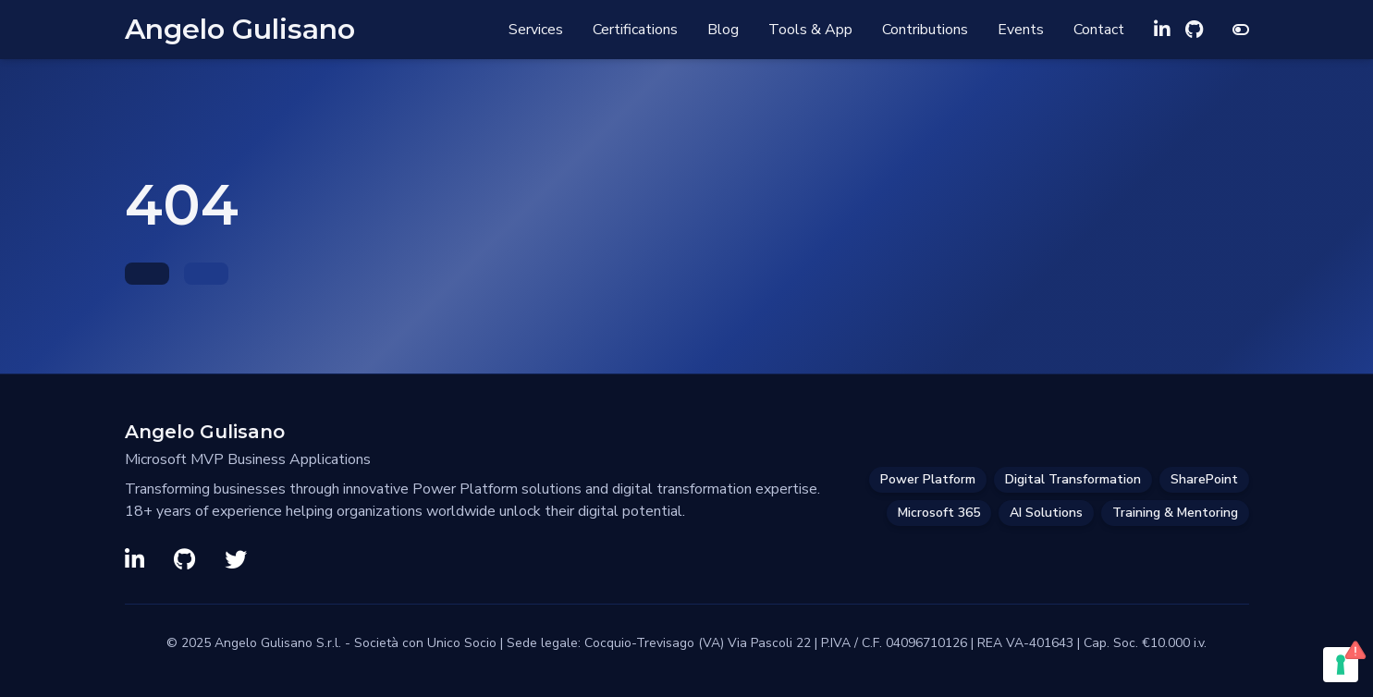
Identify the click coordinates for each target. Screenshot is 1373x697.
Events (1021, 29)
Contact (1098, 29)
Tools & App (810, 29)
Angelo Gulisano (240, 29)
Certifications (635, 29)
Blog (723, 29)
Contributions (925, 29)
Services (536, 29)
